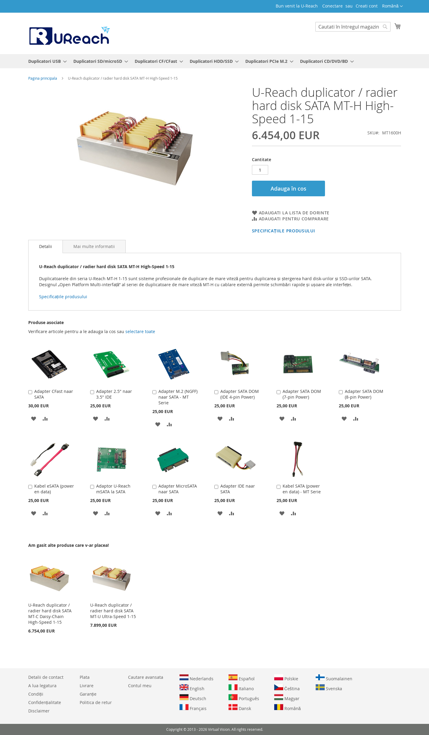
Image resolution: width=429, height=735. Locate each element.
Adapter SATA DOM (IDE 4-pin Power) (239, 394)
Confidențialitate (44, 702)
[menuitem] (46, 61)
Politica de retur (96, 702)
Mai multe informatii (94, 246)
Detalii (45, 246)
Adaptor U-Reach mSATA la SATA (113, 489)
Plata (85, 677)
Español (241, 677)
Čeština (287, 687)
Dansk (239, 707)
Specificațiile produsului (283, 231)
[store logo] (69, 33)
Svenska (329, 687)
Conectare (332, 6)
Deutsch (192, 697)
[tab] (45, 246)
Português (243, 697)
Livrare (86, 685)
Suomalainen (334, 677)
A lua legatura (42, 685)
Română (287, 707)
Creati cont (367, 6)
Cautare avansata (145, 677)
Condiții (36, 694)
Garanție (88, 694)
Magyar (286, 697)
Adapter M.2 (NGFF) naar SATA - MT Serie (178, 397)
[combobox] (353, 27)
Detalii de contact (45, 677)
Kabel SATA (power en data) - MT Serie (302, 489)
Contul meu (140, 685)
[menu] (214, 61)
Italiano (241, 687)
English (191, 687)
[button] (392, 6)
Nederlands (196, 677)
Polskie (286, 677)
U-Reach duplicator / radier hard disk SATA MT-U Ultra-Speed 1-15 (113, 610)
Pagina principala (42, 78)
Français (193, 707)
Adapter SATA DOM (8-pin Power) (364, 394)
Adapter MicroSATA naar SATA (177, 489)
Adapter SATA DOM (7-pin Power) (302, 394)
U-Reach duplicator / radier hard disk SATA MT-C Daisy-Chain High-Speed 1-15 (50, 613)
